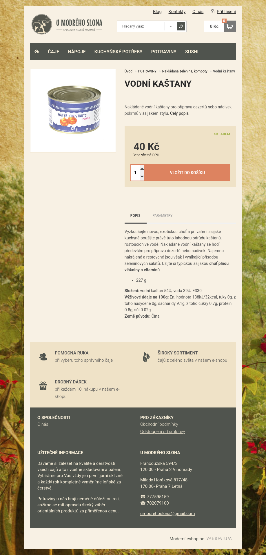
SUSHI (191, 51)
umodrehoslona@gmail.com (167, 513)
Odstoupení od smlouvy (162, 431)
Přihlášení (226, 11)
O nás (197, 11)
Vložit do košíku (187, 172)
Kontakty (177, 11)
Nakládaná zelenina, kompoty (184, 71)
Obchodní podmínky (159, 424)
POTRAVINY (163, 51)
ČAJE (53, 51)
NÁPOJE (76, 51)
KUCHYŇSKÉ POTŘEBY (118, 51)
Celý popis (179, 113)
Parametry (162, 216)
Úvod (128, 71)
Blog (157, 11)
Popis (135, 216)
